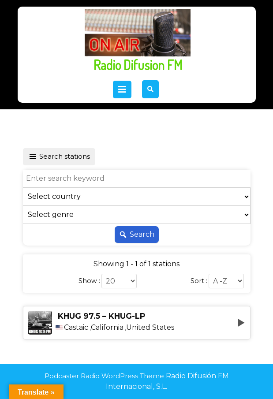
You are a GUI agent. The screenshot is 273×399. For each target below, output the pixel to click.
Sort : (199, 281)
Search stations (59, 156)
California (107, 327)
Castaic (76, 327)
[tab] (122, 89)
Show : (89, 281)
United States (150, 327)
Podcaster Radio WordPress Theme (104, 376)
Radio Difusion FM (137, 64)
